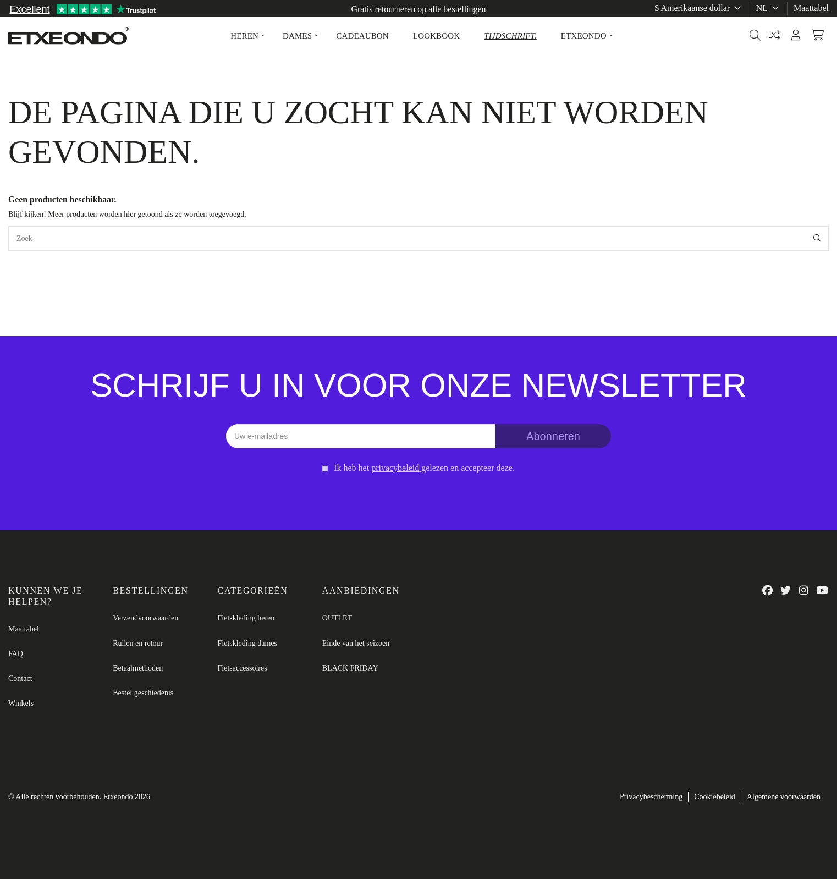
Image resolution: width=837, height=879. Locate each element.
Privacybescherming (651, 797)
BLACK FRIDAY (350, 668)
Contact (20, 678)
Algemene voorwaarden (784, 797)
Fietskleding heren (246, 618)
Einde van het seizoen (355, 643)
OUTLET (337, 618)
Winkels (21, 703)
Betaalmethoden (138, 668)
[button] (244, 36)
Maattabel (811, 8)
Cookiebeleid (714, 797)
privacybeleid (395, 468)
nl (768, 8)
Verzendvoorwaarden (145, 618)
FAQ (15, 654)
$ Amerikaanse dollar (698, 8)
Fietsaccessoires (242, 668)
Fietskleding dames (248, 643)
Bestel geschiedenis (143, 693)
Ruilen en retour (138, 643)
